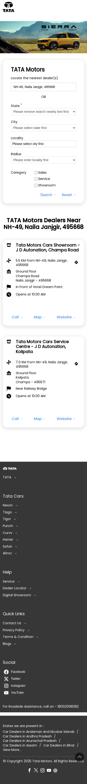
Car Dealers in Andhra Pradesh (27, 736)
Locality (17, 138)
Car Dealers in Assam (20, 745)
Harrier (8, 539)
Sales (42, 172)
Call (15, 317)
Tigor (7, 519)
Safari (7, 546)
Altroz (7, 553)
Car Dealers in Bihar (59, 745)
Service (44, 179)
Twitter (12, 679)
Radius (16, 154)
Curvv (7, 532)
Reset (67, 195)
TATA (7, 477)
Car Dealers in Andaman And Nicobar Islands (38, 732)
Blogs (7, 643)
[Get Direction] (77, 263)
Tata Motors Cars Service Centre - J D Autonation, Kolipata (42, 346)
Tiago (7, 512)
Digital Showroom (17, 595)
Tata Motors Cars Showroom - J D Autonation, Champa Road (48, 247)
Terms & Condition (18, 637)
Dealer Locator (14, 588)
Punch (8, 526)
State (16, 105)
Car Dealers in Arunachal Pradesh (30, 741)
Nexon (8, 505)
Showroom (47, 185)
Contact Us (12, 623)
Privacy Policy (14, 630)
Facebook (14, 672)
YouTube (14, 692)
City (14, 122)
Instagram (14, 686)
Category (18, 172)
